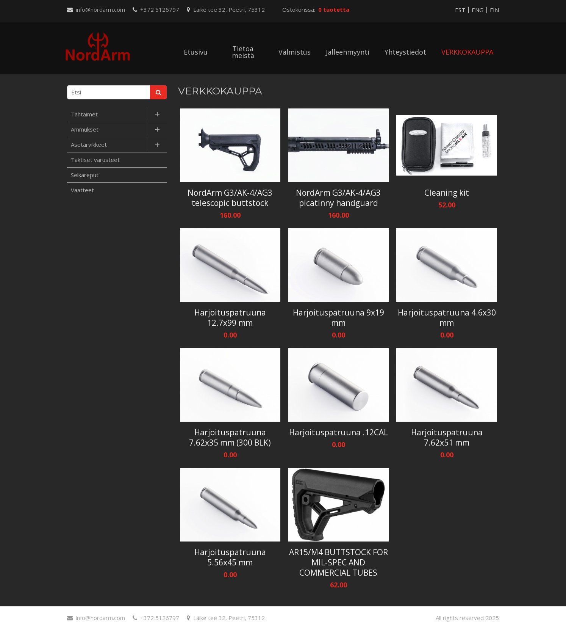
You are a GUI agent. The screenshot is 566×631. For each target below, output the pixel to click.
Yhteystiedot (405, 52)
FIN (494, 10)
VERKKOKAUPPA (467, 52)
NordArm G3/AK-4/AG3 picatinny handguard (338, 198)
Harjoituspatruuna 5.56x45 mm (230, 557)
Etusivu (196, 52)
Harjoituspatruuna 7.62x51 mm (447, 437)
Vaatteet (82, 190)
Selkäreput (85, 175)
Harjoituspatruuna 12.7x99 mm (230, 318)
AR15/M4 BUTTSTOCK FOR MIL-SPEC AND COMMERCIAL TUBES (338, 562)
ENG (477, 10)
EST (460, 10)
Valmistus (294, 52)
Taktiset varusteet (95, 159)
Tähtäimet (84, 114)
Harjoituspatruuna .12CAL (338, 432)
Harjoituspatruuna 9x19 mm (338, 318)
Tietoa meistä (243, 52)
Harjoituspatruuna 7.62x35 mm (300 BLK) (230, 437)
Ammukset (85, 129)
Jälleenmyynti (347, 52)
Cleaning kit (446, 193)
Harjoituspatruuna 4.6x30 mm (447, 318)
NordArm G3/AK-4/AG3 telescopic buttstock (230, 198)
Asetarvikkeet (89, 144)
